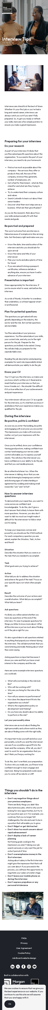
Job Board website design (24, 958)
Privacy (24, 943)
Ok (9, 1004)
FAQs (24, 938)
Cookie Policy (24, 953)
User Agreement (24, 948)
